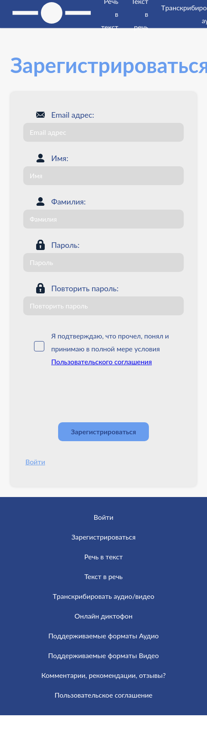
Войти (35, 462)
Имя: (59, 158)
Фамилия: (68, 201)
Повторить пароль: (84, 288)
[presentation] (88, 395)
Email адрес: (72, 114)
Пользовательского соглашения (101, 361)
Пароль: (65, 245)
